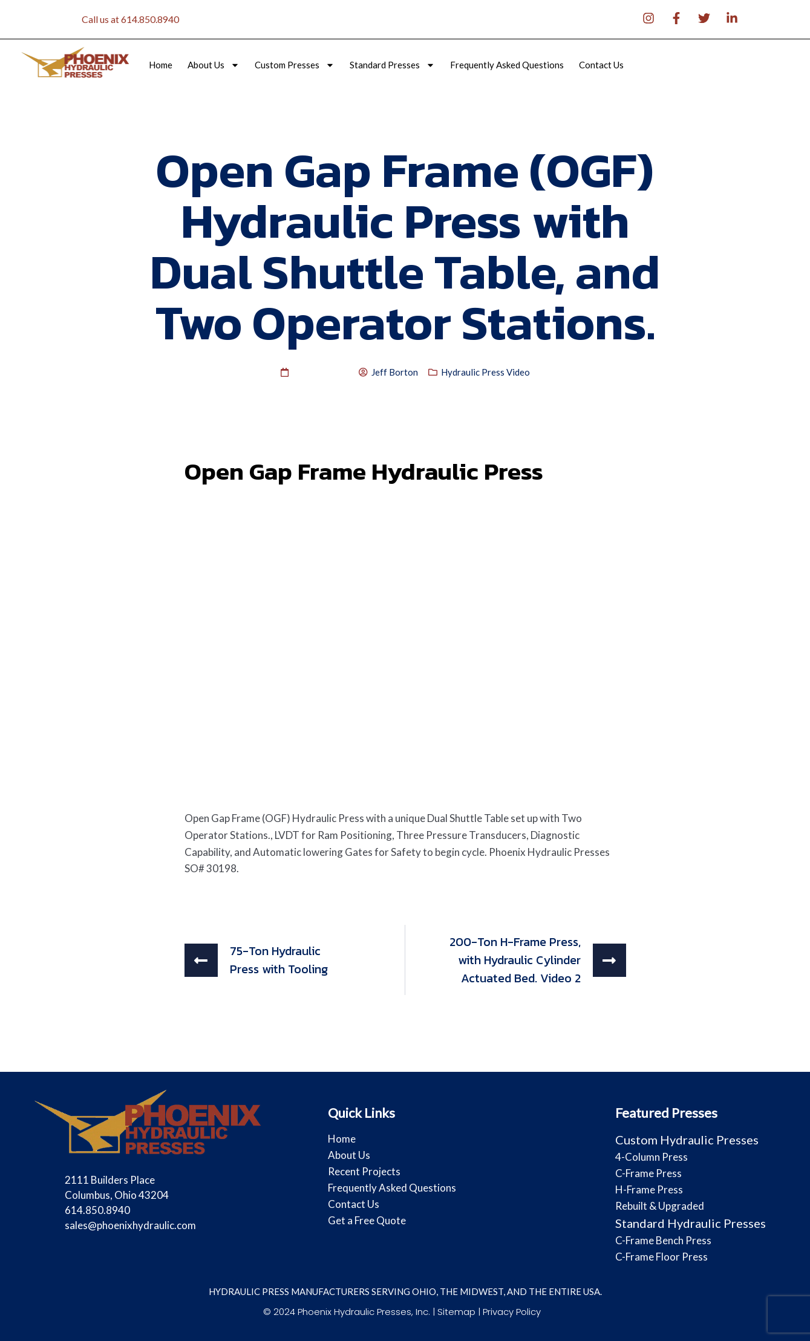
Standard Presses (392, 65)
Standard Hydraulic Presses (690, 1223)
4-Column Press (651, 1156)
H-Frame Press (649, 1189)
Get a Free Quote (367, 1220)
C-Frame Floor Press (661, 1256)
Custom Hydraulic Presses (687, 1139)
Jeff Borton (394, 372)
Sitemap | (460, 1311)
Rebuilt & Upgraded (659, 1205)
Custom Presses (295, 65)
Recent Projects (364, 1171)
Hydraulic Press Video (485, 372)
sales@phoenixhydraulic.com (130, 1225)
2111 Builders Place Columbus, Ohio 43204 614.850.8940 (117, 1194)
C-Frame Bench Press (663, 1240)
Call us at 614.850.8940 (130, 19)
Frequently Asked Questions (507, 65)
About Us (214, 65)
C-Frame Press (648, 1173)
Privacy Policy (512, 1311)
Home (160, 65)
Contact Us (601, 65)
